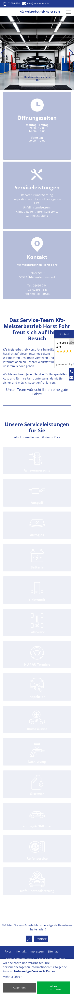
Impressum (37, 951)
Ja (28, 938)
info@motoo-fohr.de (35, 3)
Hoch (9, 951)
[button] (2, 53)
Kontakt (21, 951)
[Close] (71, 342)
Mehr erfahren (12, 977)
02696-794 (11, 3)
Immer (41, 938)
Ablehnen (19, 988)
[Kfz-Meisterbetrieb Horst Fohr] (7, 11)
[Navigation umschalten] (68, 12)
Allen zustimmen (54, 987)
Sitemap (53, 951)
